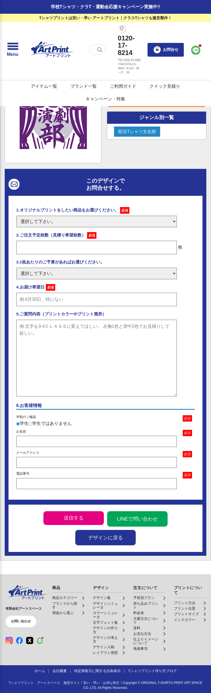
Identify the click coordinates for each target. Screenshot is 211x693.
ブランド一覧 (83, 86)
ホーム (39, 671)
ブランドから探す (64, 605)
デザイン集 (102, 598)
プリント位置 (184, 608)
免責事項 (140, 649)
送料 (136, 628)
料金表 (138, 613)
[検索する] (100, 50)
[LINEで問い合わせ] (195, 49)
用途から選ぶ (63, 613)
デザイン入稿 (103, 647)
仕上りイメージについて (145, 641)
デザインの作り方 (105, 630)
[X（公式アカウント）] (29, 640)
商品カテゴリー (64, 598)
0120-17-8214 (126, 45)
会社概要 (59, 671)
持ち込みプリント (145, 605)
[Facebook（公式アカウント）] (19, 640)
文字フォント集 (105, 623)
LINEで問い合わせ (137, 519)
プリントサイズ (186, 614)
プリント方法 (184, 603)
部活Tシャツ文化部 (137, 131)
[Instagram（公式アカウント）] (9, 640)
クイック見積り (164, 86)
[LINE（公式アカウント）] (40, 640)
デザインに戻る (105, 537)
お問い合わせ (21, 621)
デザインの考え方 (105, 640)
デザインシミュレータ (105, 605)
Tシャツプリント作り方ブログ (152, 671)
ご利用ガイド (123, 86)
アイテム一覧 (44, 86)
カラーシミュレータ (105, 615)
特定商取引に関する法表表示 (97, 671)
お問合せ (165, 50)
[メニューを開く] (12, 50)
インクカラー (184, 620)
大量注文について (145, 621)
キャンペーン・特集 (105, 99)
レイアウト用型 (105, 653)
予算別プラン (144, 598)
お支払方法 (142, 634)
